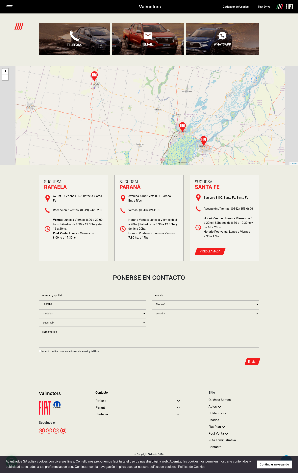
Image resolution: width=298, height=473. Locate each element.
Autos (213, 406)
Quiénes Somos (220, 400)
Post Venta (216, 433)
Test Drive (264, 6)
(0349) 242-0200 (91, 210)
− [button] (5, 77)
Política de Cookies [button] (191, 466)
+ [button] (5, 71)
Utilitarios (215, 413)
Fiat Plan (215, 427)
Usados (214, 420)
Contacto (215, 447)
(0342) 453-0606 (242, 208)
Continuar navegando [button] (274, 464)
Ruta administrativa (222, 440)
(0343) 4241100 (149, 210)
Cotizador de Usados (236, 6)
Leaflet (293, 163)
